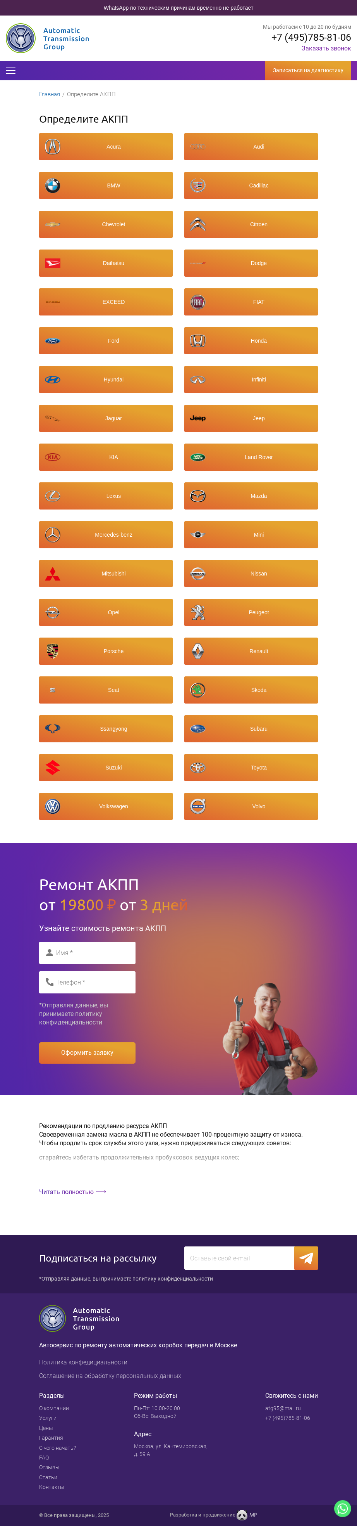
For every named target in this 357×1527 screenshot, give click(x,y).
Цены (46, 1429)
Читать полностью (66, 1192)
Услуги (48, 1419)
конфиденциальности (70, 1022)
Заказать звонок (326, 48)
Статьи (48, 1478)
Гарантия (51, 1439)
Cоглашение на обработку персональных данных (110, 1377)
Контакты (51, 1488)
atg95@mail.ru (283, 1409)
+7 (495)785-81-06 (309, 37)
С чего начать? (57, 1449)
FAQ (44, 1459)
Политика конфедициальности (83, 1363)
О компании (54, 1409)
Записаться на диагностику (308, 70)
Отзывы (49, 1468)
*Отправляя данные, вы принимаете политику (73, 1014)
